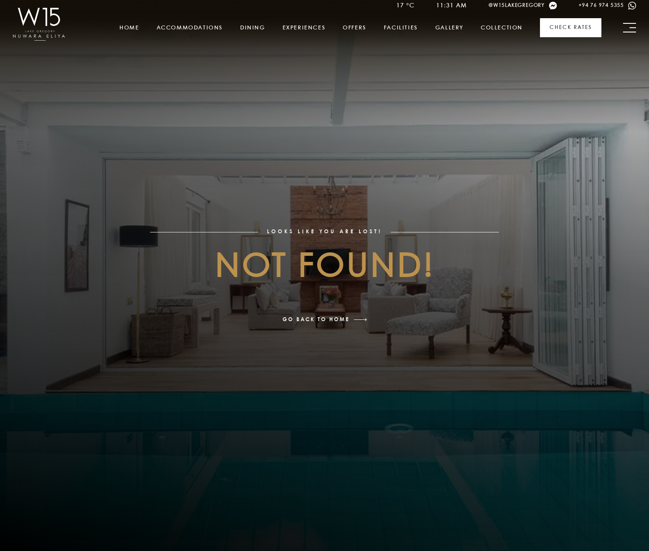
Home (129, 28)
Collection (502, 28)
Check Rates (570, 27)
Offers (354, 28)
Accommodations (190, 28)
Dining (252, 28)
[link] (39, 24)
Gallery (449, 28)
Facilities (401, 28)
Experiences (304, 28)
